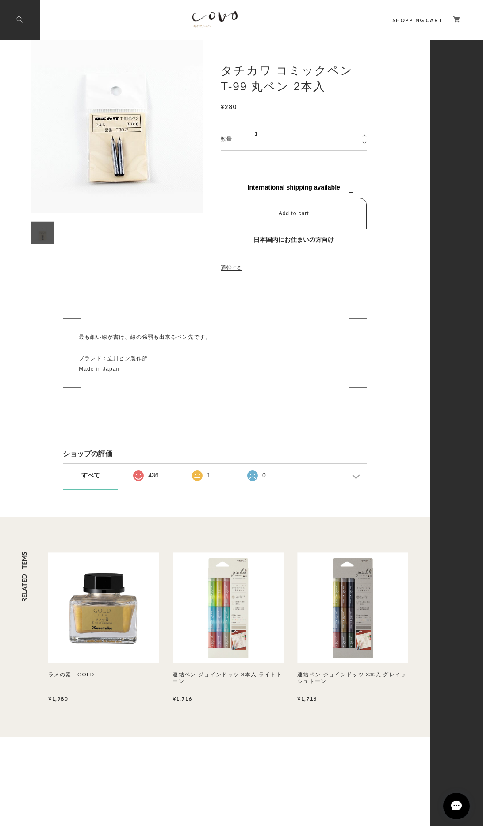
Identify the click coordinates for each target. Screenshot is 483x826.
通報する (231, 268)
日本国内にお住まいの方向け (293, 239)
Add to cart (294, 213)
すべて (90, 475)
